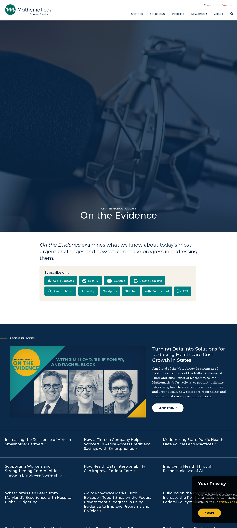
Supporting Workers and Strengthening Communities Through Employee (35, 471)
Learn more (168, 407)
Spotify (90, 281)
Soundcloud (157, 291)
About (218, 14)
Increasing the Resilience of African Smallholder (38, 442)
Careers (209, 5)
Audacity (88, 291)
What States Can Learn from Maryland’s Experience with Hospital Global (38, 497)
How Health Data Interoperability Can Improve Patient (114, 468)
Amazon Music (60, 291)
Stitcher (131, 291)
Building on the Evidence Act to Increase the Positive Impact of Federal (192, 497)
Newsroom (199, 14)
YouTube (116, 281)
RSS (182, 291)
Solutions (157, 14)
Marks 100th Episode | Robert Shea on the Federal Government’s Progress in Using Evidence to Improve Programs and (118, 502)
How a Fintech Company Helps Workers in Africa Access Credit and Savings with (117, 444)
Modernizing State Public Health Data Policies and (193, 442)
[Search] (231, 14)
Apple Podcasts (61, 280)
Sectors (137, 14)
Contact (227, 5)
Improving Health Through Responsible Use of (188, 468)
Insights (178, 14)
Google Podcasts (148, 281)
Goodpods (110, 291)
